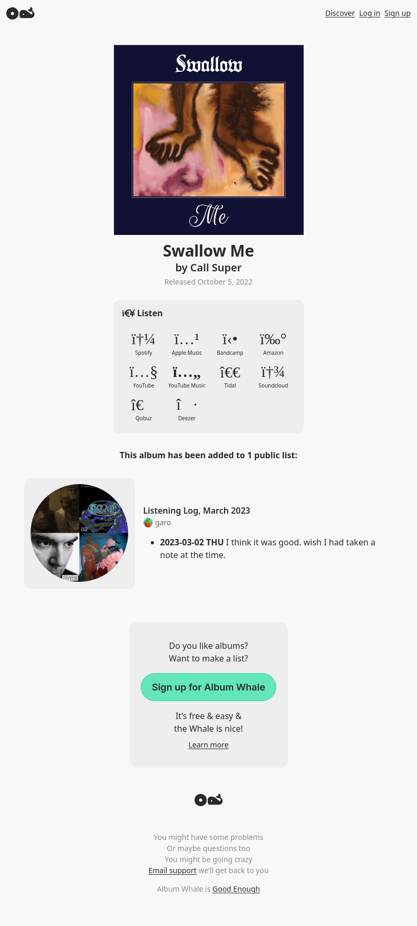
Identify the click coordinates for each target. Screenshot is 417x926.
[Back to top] (209, 803)
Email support (172, 870)
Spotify (144, 343)
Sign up (398, 13)
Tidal (230, 376)
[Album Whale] (20, 13)
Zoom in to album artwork (209, 140)
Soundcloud (274, 376)
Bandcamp (230, 343)
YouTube (144, 376)
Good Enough (236, 889)
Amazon (274, 343)
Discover (340, 13)
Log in (369, 13)
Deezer (187, 409)
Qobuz (144, 409)
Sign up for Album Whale (208, 687)
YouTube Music (187, 376)
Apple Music (187, 343)
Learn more (208, 745)
